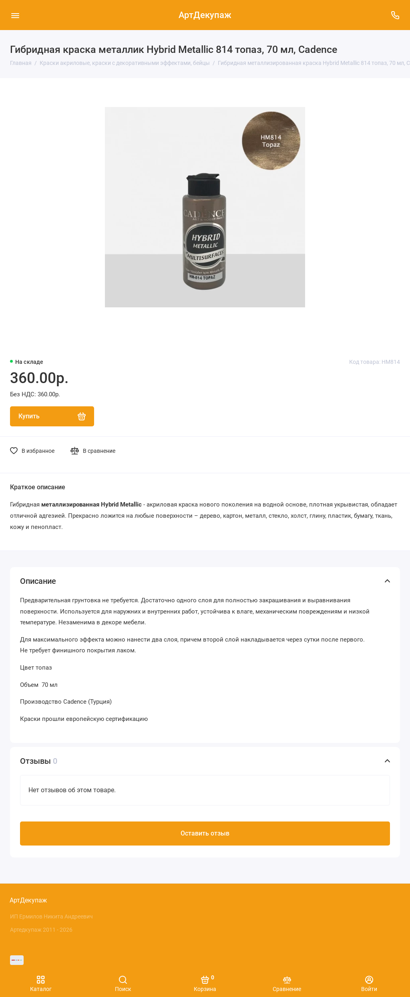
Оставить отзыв (205, 835)
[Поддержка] (395, 15)
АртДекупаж (205, 15)
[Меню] (15, 15)
